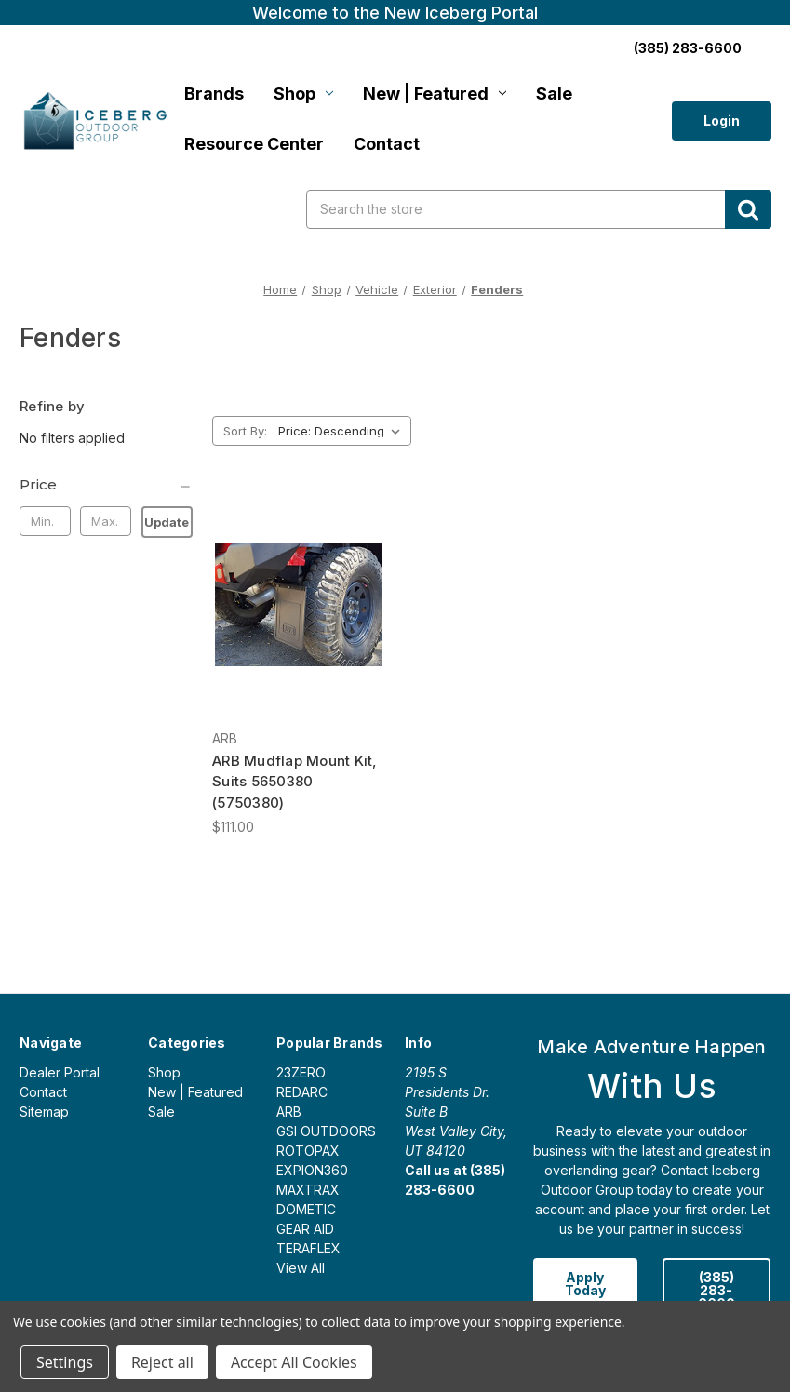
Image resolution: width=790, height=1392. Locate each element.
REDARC (302, 1092)
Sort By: (245, 430)
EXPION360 (312, 1170)
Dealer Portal (60, 1072)
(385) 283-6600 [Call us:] (688, 48)
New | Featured (434, 93)
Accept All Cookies (294, 1362)
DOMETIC (306, 1209)
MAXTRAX (308, 1190)
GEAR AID (305, 1229)
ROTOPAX (308, 1150)
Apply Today (585, 1283)
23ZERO (301, 1072)
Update (166, 522)
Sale (554, 93)
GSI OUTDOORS (326, 1131)
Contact (387, 144)
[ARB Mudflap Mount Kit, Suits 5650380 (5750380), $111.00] (298, 604)
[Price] (106, 485)
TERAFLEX (308, 1248)
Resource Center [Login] (254, 144)
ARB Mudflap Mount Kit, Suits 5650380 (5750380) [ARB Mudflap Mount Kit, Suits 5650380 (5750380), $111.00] (295, 781)
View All (300, 1268)
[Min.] (45, 521)
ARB (288, 1111)
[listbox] (342, 431)
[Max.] (105, 521)
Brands (214, 93)
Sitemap (44, 1111)
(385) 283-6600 (716, 1290)
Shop (303, 93)
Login (721, 120)
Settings (64, 1362)
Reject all (162, 1362)
